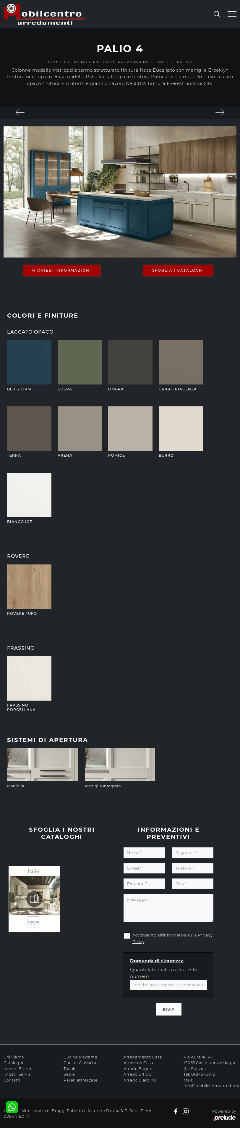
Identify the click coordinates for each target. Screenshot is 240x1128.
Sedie (69, 1074)
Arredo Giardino (140, 1080)
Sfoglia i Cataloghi (178, 270)
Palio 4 (185, 62)
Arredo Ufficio (137, 1074)
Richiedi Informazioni (61, 270)
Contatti (12, 1080)
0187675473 (203, 1074)
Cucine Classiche (81, 1062)
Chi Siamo (14, 1057)
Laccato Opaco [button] (30, 332)
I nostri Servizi (18, 1074)
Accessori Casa (138, 1062)
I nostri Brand (17, 1068)
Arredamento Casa (143, 1057)
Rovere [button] (18, 556)
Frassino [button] (21, 648)
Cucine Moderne (80, 1057)
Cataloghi (13, 1062)
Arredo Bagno (138, 1068)
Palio (163, 62)
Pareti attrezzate (81, 1080)
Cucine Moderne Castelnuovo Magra (106, 62)
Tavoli (69, 1068)
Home (53, 62)
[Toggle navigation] (232, 14)
